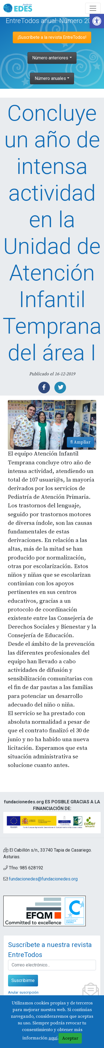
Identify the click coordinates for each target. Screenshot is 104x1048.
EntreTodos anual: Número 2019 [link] (52, 21)
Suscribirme (23, 980)
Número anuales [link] (50, 78)
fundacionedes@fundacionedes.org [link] (43, 879)
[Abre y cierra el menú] (93, 8)
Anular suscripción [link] (23, 992)
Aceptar (70, 1038)
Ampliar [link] (80, 442)
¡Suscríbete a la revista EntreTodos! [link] (52, 37)
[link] (97, 21)
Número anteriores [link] (50, 57)
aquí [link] (53, 1038)
